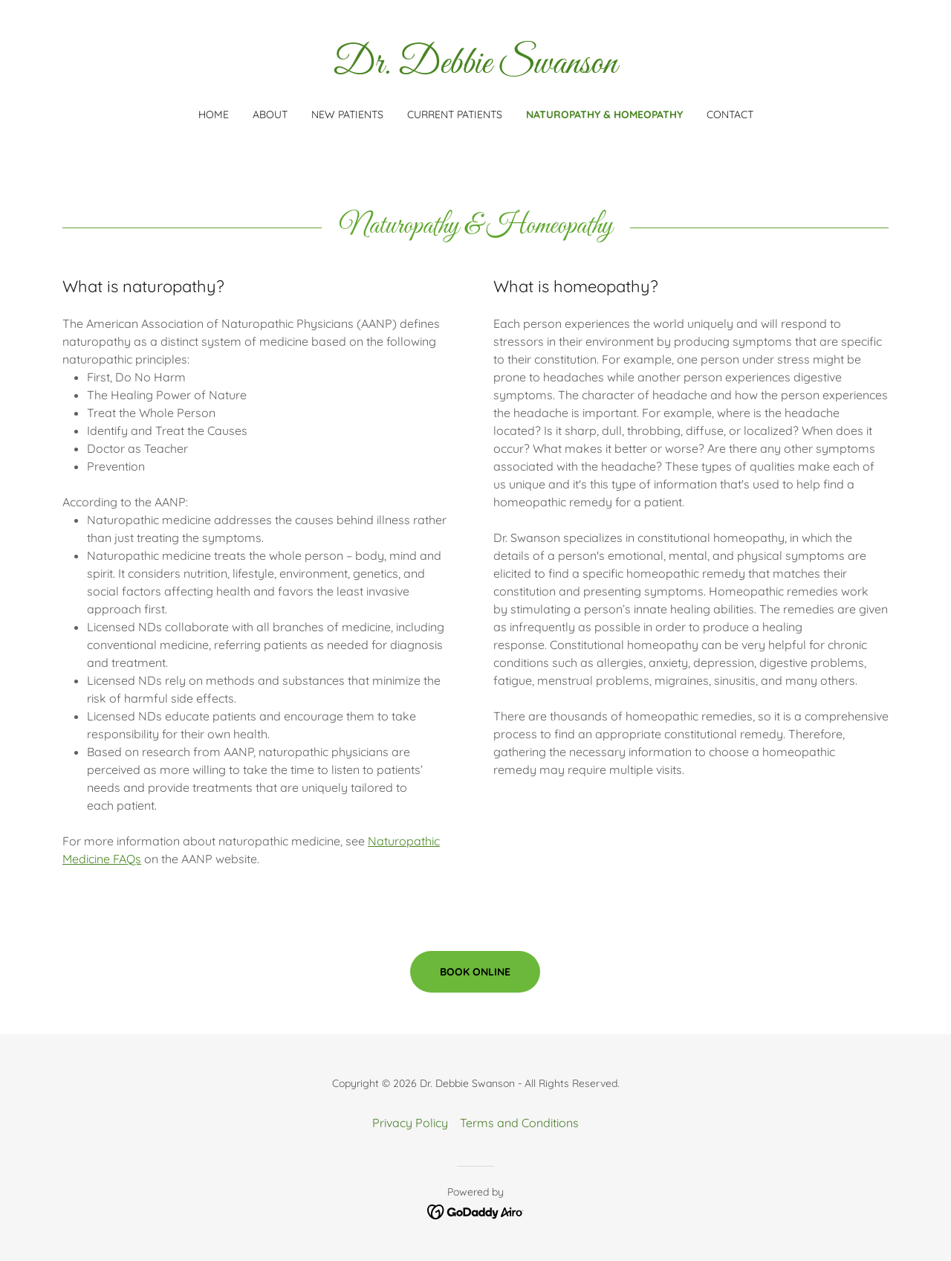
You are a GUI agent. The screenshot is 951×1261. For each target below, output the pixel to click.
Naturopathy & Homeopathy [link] (604, 114)
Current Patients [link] (454, 114)
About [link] (270, 114)
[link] (476, 68)
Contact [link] (730, 114)
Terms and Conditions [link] (519, 1122)
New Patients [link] (347, 114)
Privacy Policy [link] (410, 1122)
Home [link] (213, 114)
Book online (475, 971)
